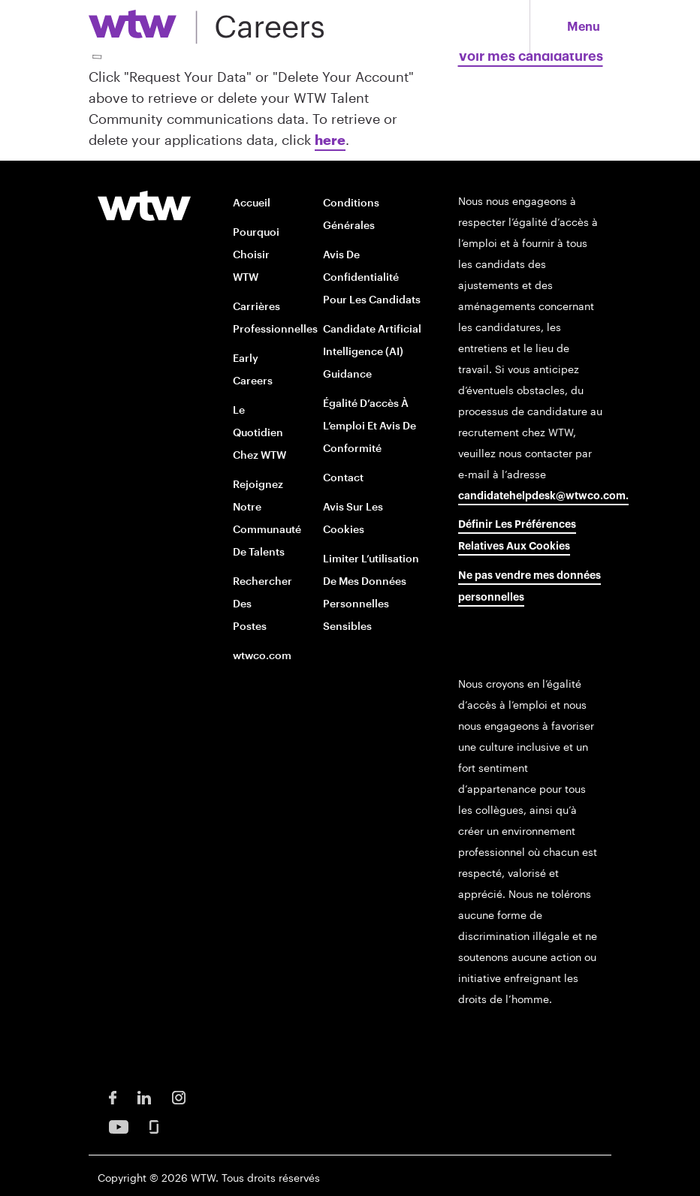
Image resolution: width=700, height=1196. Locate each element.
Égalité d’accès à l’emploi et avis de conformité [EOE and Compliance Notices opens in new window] (369, 425)
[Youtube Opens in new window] (118, 1125)
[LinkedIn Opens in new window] (144, 1095)
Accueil (251, 202)
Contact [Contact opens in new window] (343, 477)
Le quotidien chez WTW (259, 432)
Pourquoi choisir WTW (256, 254)
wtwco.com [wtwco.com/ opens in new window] (262, 655)
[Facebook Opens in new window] (112, 1095)
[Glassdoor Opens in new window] (153, 1125)
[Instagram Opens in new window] (179, 1095)
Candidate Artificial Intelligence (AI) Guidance (372, 351)
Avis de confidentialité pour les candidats (372, 277)
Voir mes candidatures (530, 56)
